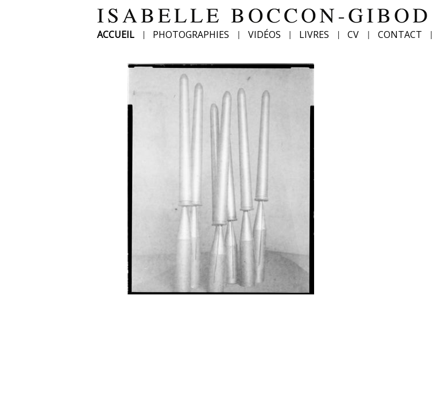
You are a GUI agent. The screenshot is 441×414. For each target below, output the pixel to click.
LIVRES (314, 34)
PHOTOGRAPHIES (191, 34)
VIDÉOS (264, 34)
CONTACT (400, 34)
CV (353, 34)
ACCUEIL (115, 34)
